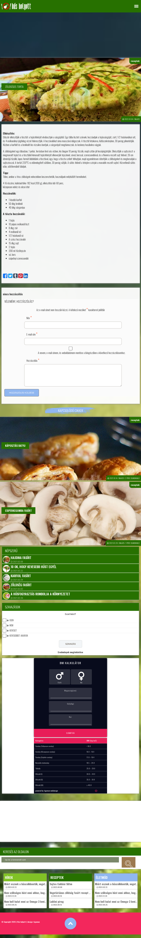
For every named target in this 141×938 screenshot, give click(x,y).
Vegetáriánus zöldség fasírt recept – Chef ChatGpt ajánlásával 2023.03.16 (84, 897)
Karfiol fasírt (21, 579)
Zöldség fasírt (21, 588)
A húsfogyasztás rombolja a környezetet (40, 597)
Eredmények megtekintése (70, 655)
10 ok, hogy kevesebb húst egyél (33, 570)
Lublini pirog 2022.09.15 (57, 906)
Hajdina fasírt (21, 561)
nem (11, 629)
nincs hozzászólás (13, 294)
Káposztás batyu (15, 449)
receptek (135, 61)
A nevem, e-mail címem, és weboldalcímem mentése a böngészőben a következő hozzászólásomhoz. (81, 353)
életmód (102, 880)
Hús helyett (21, 925)
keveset (13, 634)
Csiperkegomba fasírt (18, 514)
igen (12, 623)
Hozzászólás (32, 360)
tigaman (36, 925)
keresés (128, 866)
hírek (9, 880)
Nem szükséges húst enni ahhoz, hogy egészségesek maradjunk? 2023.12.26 (40, 897)
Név (29, 317)
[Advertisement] (70, 34)
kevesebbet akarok (19, 639)
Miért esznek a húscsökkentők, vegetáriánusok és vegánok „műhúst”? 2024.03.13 (42, 889)
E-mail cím (31, 334)
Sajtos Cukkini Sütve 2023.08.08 (61, 889)
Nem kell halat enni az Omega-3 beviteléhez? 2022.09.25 (29, 906)
